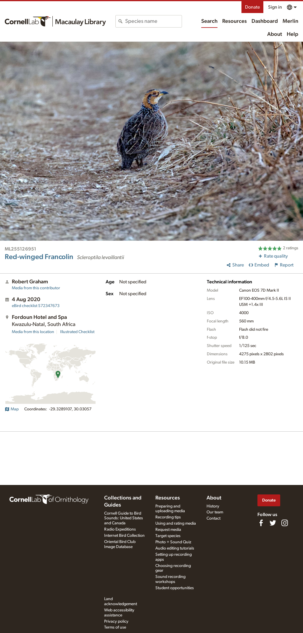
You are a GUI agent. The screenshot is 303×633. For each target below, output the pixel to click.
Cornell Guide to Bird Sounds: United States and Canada (123, 518)
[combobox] (153, 21)
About (274, 34)
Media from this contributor (36, 288)
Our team (215, 512)
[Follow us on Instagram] (284, 522)
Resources (234, 21)
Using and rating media (175, 523)
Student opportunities (174, 588)
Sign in (275, 7)
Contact (213, 518)
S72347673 (35, 306)
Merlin (290, 21)
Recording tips (168, 517)
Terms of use (115, 627)
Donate (252, 7)
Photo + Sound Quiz (173, 542)
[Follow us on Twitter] (272, 522)
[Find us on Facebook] (261, 522)
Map (12, 409)
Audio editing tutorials (174, 548)
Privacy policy (116, 621)
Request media (168, 530)
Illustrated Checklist (77, 332)
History (213, 506)
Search (209, 21)
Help (292, 34)
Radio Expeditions (120, 529)
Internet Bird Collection (124, 536)
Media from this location (33, 332)
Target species (167, 536)
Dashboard (265, 21)
